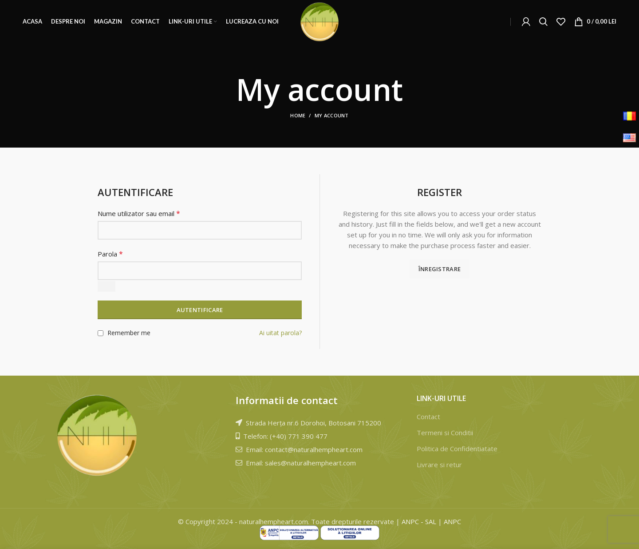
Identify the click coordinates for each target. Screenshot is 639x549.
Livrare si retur (439, 464)
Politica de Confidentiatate (457, 448)
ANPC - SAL (419, 521)
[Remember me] (100, 333)
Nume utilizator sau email (139, 213)
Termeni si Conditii (445, 432)
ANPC (452, 521)
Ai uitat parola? (280, 333)
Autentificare (200, 310)
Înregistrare (439, 269)
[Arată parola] (106, 286)
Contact (428, 416)
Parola (110, 254)
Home (297, 115)
